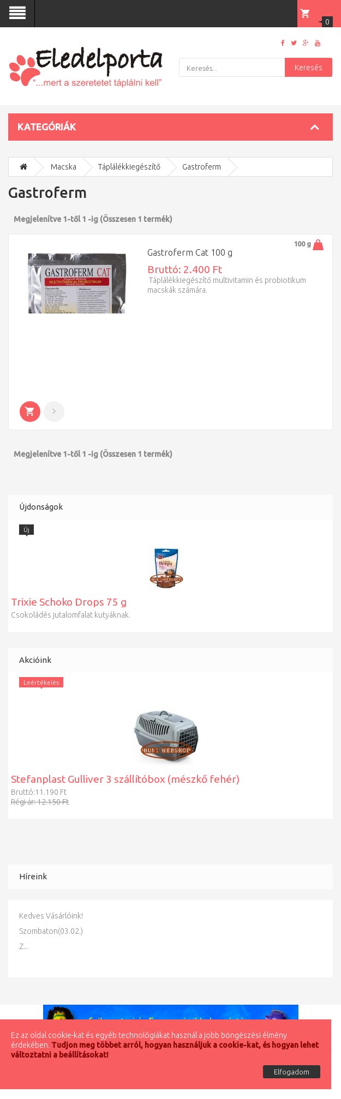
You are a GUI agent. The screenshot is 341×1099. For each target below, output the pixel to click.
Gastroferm (201, 166)
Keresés (308, 67)
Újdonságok (41, 506)
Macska (63, 166)
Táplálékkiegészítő (129, 166)
